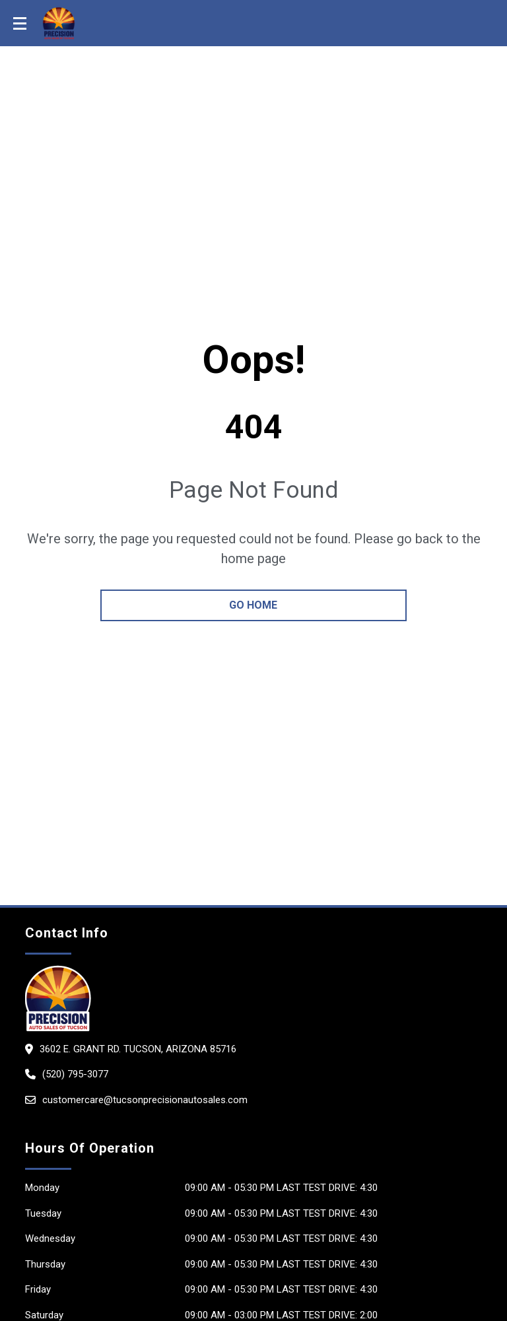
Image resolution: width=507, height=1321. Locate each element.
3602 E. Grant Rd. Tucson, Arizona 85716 (138, 1049)
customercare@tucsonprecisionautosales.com (145, 1100)
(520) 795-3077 (75, 1074)
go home (253, 605)
